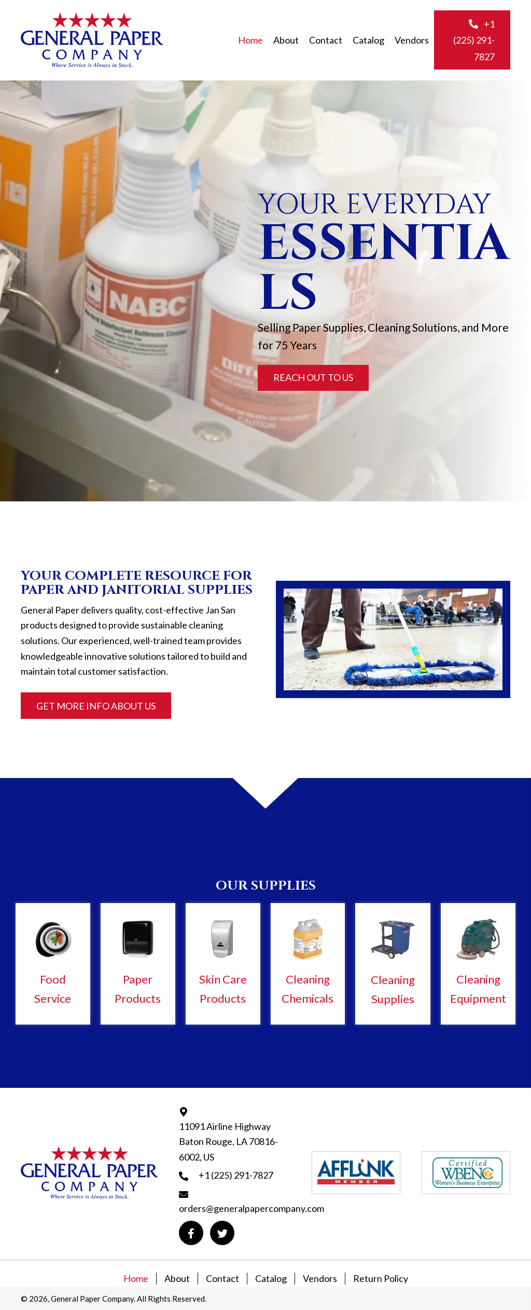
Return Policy (380, 1278)
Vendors (320, 1278)
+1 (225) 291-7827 (236, 1175)
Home (135, 1278)
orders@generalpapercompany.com (251, 1208)
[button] (472, 40)
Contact (222, 1278)
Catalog (271, 1278)
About (177, 1278)
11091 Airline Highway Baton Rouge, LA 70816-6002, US (228, 1142)
